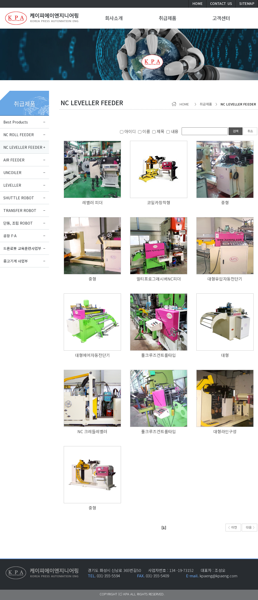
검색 (235, 131)
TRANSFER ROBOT (19, 210)
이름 (144, 131)
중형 (225, 202)
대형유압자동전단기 (224, 279)
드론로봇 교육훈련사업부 (22, 248)
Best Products (15, 122)
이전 (232, 527)
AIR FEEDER (14, 159)
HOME (181, 104)
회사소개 (114, 17)
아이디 (128, 131)
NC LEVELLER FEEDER (22, 147)
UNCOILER (12, 172)
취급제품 (24, 103)
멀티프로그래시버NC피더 (158, 279)
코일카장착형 (158, 202)
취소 (250, 131)
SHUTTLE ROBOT (18, 197)
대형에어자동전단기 (92, 355)
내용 (172, 131)
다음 (250, 527)
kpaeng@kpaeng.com (218, 575)
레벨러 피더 (92, 202)
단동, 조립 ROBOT (18, 223)
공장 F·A (10, 235)
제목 (158, 131)
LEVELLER (12, 185)
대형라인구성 (225, 431)
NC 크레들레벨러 (92, 431)
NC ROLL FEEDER (18, 134)
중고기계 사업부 (15, 261)
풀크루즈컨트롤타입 (158, 355)
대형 (225, 355)
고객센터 (221, 17)
